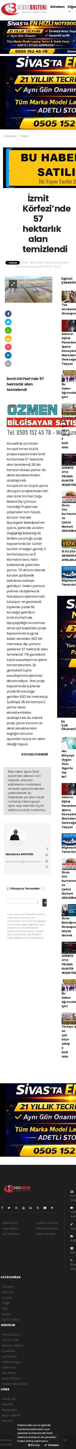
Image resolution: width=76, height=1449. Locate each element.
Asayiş (6, 1314)
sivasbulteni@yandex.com (24, 862)
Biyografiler (9, 1410)
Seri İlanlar (9, 1373)
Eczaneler (8, 1351)
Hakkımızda (9, 1223)
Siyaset (7, 1298)
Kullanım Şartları (47, 1223)
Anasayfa (10, 136)
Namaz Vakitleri (12, 1346)
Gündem (57, 6)
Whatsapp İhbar (47, 1228)
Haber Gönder (46, 1234)
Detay (34, 1445)
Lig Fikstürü (9, 1356)
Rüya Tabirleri (11, 1415)
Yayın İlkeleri (10, 1228)
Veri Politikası (10, 1234)
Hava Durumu (11, 1335)
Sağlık (6, 1303)
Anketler (7, 1404)
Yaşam (24, 136)
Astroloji (7, 1421)
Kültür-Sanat (11, 1320)
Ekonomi (8, 1292)
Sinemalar (9, 1367)
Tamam (51, 1445)
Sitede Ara (9, 1399)
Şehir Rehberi (11, 1378)
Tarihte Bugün (11, 1362)
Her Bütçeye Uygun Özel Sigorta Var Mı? (68, 764)
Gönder (45, 902)
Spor (5, 1309)
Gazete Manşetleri (14, 1384)
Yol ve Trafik (10, 1340)
